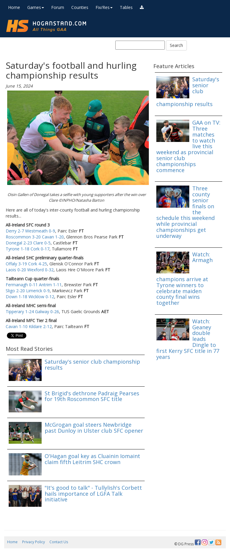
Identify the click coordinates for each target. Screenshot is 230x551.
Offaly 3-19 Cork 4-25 (26, 264)
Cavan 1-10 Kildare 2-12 (29, 326)
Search (176, 45)
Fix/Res (104, 7)
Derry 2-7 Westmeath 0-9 (30, 231)
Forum (57, 7)
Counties (79, 7)
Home (14, 7)
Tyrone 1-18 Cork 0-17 (27, 249)
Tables (126, 7)
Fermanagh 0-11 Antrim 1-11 (34, 284)
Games (35, 7)
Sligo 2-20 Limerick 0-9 (28, 290)
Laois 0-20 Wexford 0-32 (30, 270)
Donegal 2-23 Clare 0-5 (28, 243)
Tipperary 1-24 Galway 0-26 (32, 311)
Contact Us (58, 541)
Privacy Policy (33, 541)
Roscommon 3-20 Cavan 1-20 (35, 237)
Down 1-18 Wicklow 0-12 (30, 296)
